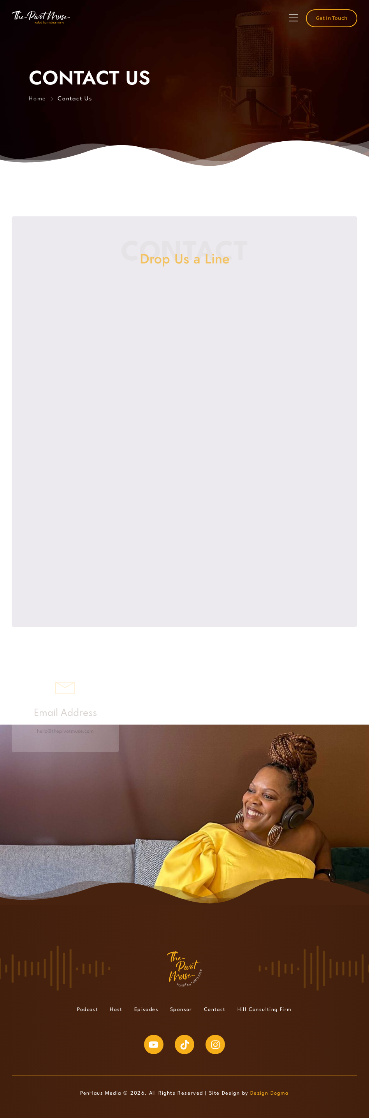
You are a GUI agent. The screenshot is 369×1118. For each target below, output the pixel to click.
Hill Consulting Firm (264, 1009)
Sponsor (181, 1009)
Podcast (87, 1009)
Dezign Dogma (269, 1093)
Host (116, 1009)
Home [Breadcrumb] (37, 99)
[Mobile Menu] (293, 18)
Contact (215, 1009)
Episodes (146, 1009)
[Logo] (41, 18)
